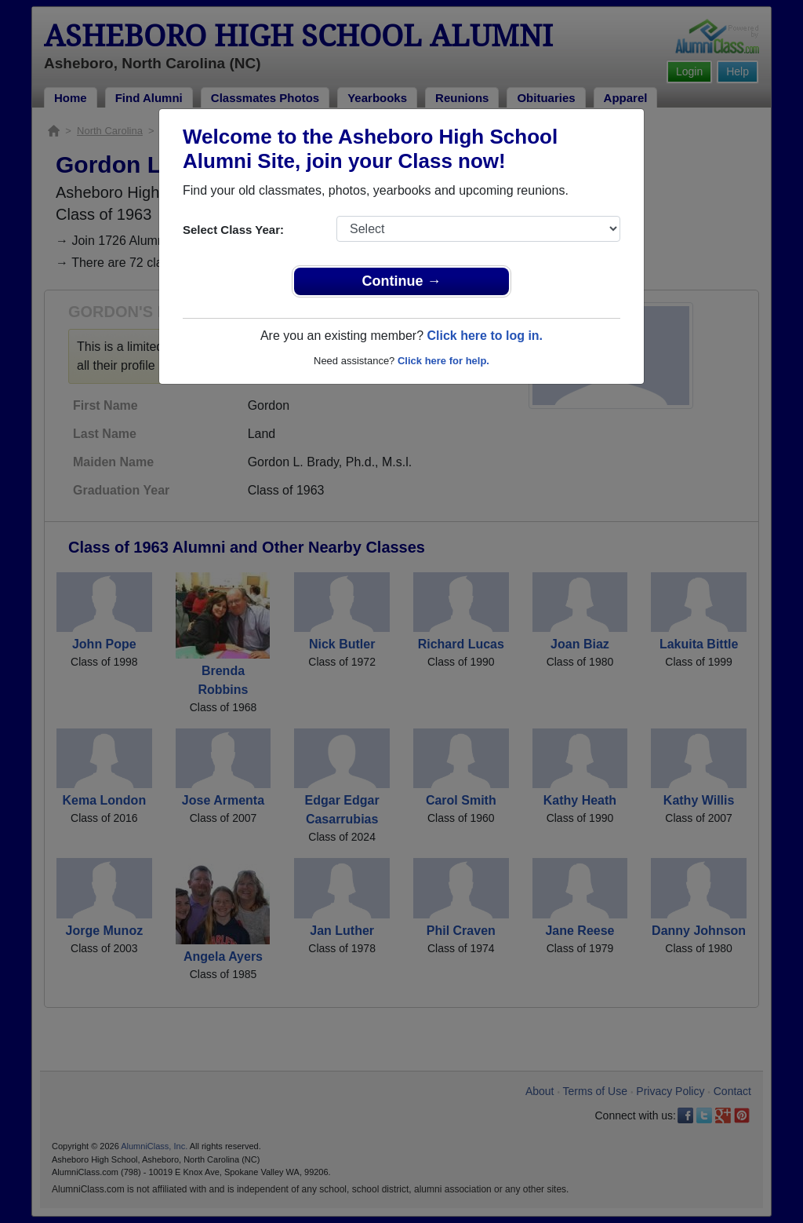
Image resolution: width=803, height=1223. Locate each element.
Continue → (401, 281)
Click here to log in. (485, 335)
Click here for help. (443, 361)
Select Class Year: (233, 229)
